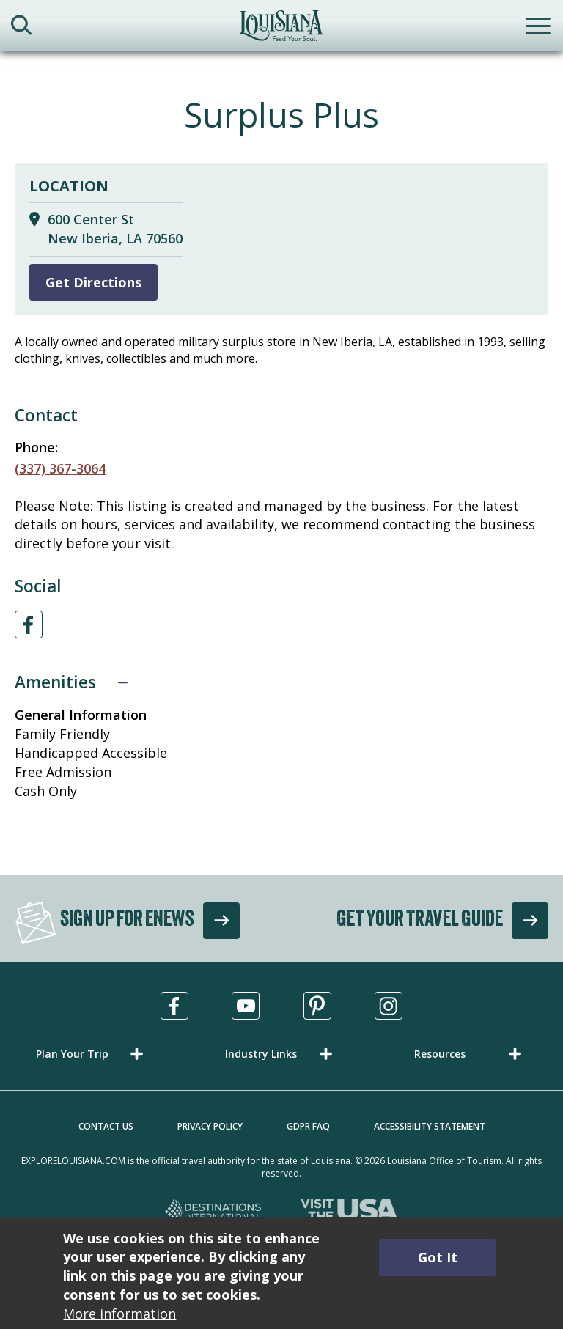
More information (119, 1313)
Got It (437, 1257)
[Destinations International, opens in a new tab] (213, 1212)
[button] (92, 1054)
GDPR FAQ (308, 1126)
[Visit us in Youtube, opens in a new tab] (246, 1006)
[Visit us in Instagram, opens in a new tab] (388, 1006)
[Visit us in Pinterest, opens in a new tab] (317, 1006)
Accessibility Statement (429, 1126)
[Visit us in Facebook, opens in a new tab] (174, 1006)
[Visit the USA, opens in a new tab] (349, 1212)
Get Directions (93, 282)
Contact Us (105, 1126)
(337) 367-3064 (60, 468)
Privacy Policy (210, 1126)
